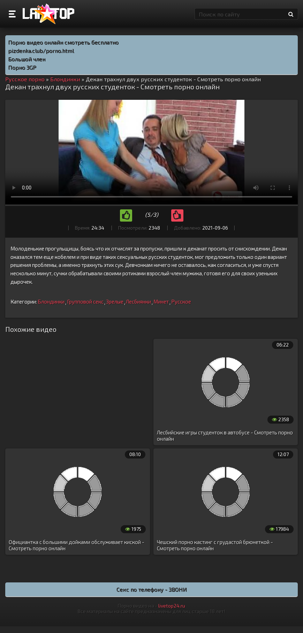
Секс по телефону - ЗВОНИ (151, 589)
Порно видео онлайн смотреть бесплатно (63, 42)
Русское (181, 301)
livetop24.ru (171, 606)
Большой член (26, 58)
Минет (161, 301)
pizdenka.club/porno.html (41, 50)
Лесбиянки (138, 301)
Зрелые (114, 301)
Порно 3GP (22, 67)
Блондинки (51, 301)
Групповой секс (85, 301)
